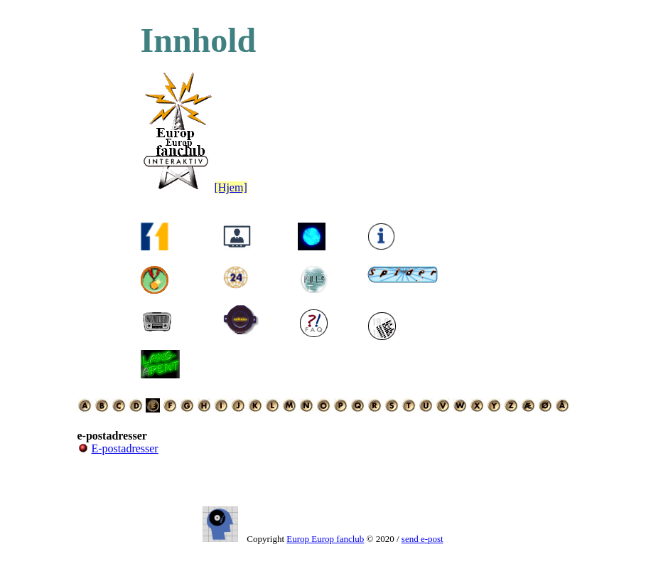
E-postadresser (125, 448)
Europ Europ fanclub (325, 538)
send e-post (422, 538)
